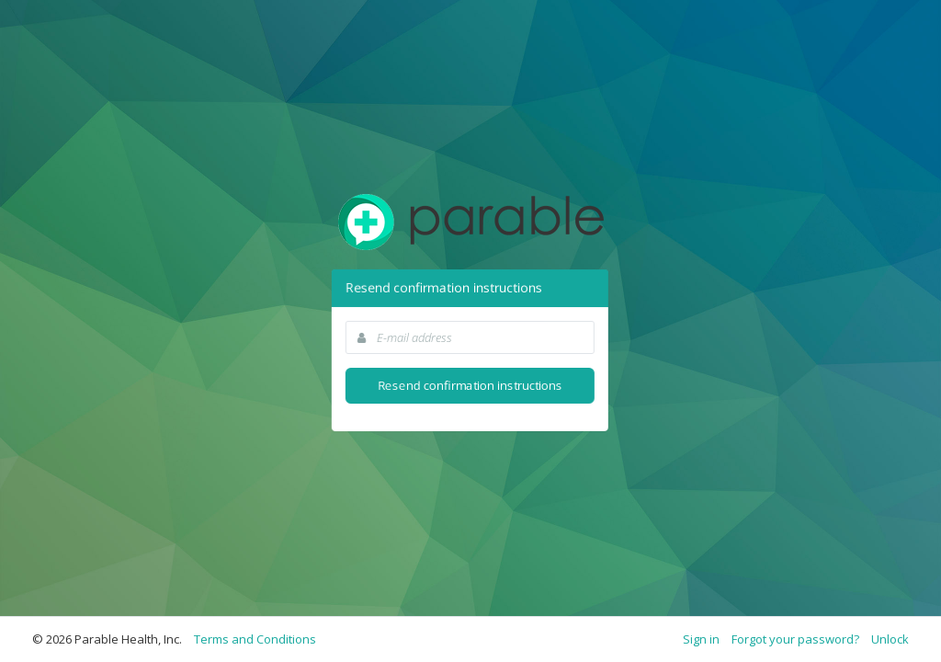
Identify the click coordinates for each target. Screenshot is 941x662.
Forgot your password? (795, 639)
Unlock (890, 639)
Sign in (701, 639)
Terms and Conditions (255, 639)
